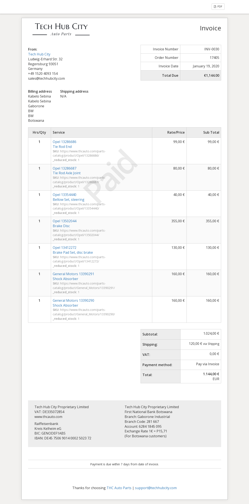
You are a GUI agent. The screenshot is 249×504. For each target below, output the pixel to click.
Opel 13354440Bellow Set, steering (68, 197)
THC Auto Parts (119, 488)
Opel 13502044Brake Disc (64, 223)
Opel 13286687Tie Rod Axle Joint (67, 171)
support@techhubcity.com (156, 488)
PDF (218, 6)
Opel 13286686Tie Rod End (64, 144)
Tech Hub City (39, 54)
